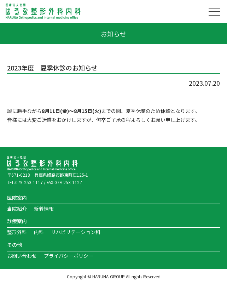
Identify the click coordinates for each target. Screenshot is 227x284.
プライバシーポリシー (68, 255)
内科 (39, 231)
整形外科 (17, 231)
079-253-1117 (29, 182)
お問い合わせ (22, 255)
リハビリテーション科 (75, 231)
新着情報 (44, 208)
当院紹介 (17, 208)
